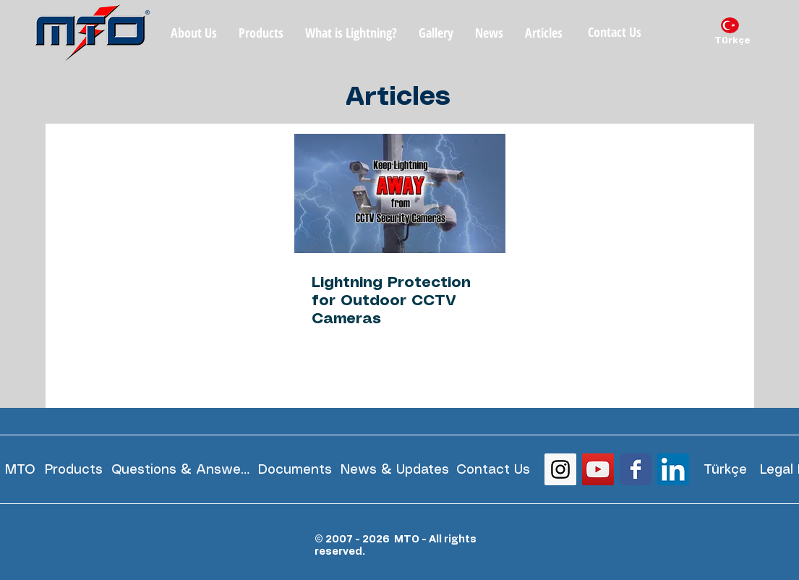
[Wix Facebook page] (635, 469)
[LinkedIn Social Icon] (673, 469)
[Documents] (295, 469)
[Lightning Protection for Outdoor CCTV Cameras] (399, 193)
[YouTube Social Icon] (598, 469)
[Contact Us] (615, 32)
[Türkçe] (732, 41)
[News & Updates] (395, 469)
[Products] (74, 469)
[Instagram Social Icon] (560, 469)
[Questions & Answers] (180, 469)
